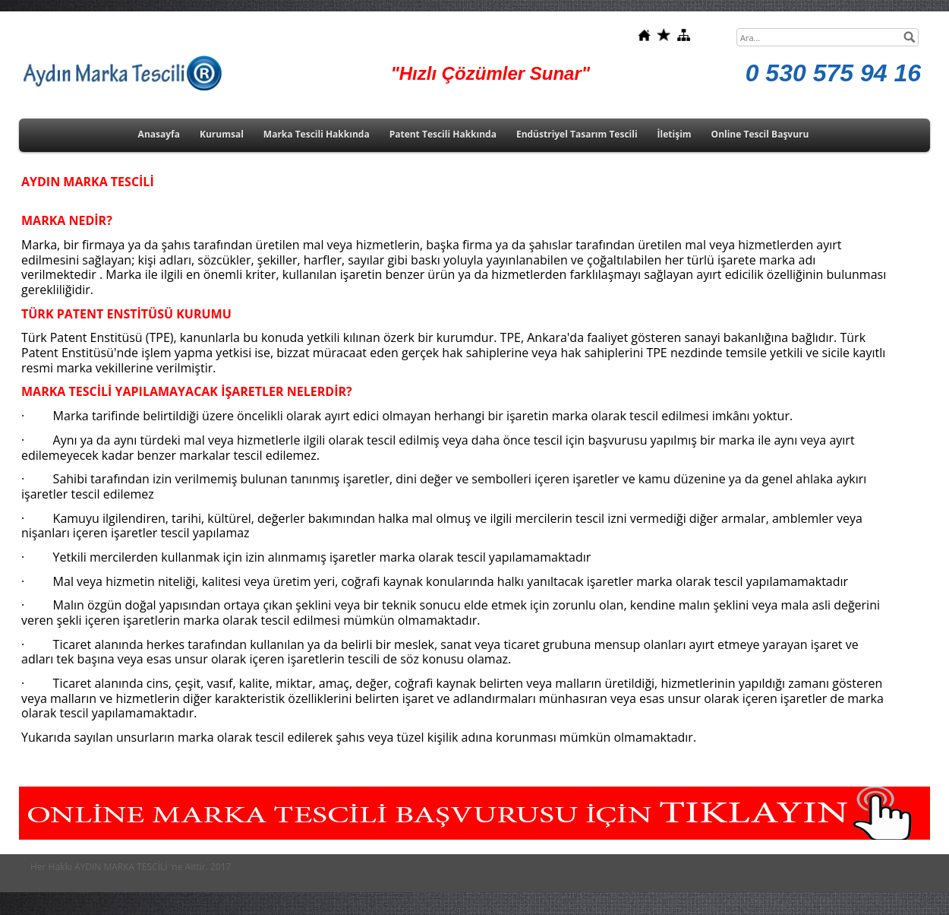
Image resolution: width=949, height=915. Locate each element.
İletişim (674, 134)
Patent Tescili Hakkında (443, 134)
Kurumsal (222, 134)
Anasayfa (159, 134)
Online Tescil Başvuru (760, 134)
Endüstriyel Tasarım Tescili (577, 134)
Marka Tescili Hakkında (316, 134)
